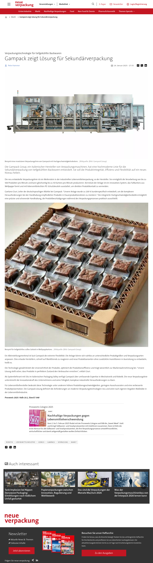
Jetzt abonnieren (21, 550)
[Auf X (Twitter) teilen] (142, 65)
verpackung (63, 442)
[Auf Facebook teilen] (138, 65)
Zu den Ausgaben (104, 553)
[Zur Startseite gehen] (24, 4)
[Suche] (93, 4)
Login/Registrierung (138, 4)
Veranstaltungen (46, 4)
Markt (37, 11)
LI (37, 560)
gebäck (41, 442)
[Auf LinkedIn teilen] (146, 65)
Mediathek (63, 4)
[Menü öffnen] (9, 4)
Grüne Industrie (24, 11)
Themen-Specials (126, 11)
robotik (9, 442)
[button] (143, 485)
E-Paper (102, 4)
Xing (33, 560)
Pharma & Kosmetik (106, 11)
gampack (51, 442)
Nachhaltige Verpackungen (55, 11)
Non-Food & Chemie (86, 11)
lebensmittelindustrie (25, 442)
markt (73, 442)
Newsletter (118, 4)
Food (72, 11)
